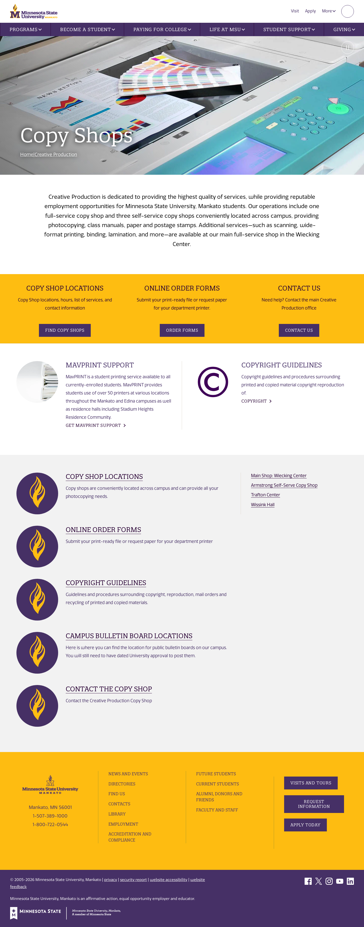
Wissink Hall (263, 504)
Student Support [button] (289, 29)
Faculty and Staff (217, 809)
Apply (310, 11)
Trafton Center (265, 494)
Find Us (116, 793)
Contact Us (299, 330)
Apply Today (305, 824)
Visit (295, 11)
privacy (110, 879)
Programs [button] (26, 29)
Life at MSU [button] (227, 29)
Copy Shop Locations (104, 476)
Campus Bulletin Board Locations (129, 636)
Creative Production (56, 154)
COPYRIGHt (254, 401)
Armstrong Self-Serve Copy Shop (284, 485)
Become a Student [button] (87, 29)
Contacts (119, 803)
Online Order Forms (103, 529)
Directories (121, 783)
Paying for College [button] (162, 29)
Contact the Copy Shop (109, 689)
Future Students (216, 773)
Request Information (314, 804)
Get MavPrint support (93, 425)
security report (133, 879)
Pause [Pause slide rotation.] (347, 47)
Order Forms (182, 330)
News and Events (128, 773)
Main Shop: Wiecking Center (279, 475)
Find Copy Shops (64, 330)
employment (123, 824)
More (329, 11)
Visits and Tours (310, 782)
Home (26, 154)
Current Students (217, 783)
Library (117, 813)
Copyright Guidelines (106, 583)
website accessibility (168, 879)
